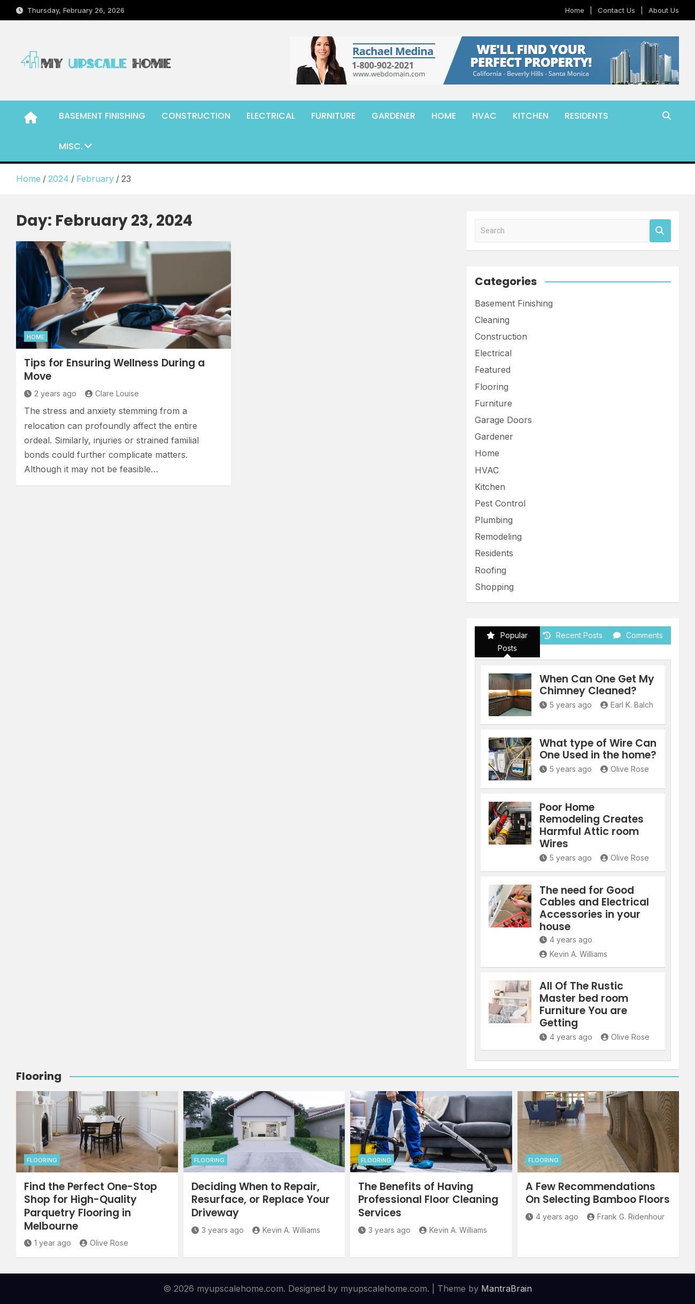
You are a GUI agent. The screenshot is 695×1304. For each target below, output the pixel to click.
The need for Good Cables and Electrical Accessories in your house (594, 908)
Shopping (494, 586)
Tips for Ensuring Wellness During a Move (114, 369)
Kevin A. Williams (573, 953)
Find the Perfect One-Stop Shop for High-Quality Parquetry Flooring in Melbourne (90, 1206)
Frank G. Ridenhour (626, 1216)
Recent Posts (573, 635)
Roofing (490, 570)
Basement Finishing (102, 116)
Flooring (491, 386)
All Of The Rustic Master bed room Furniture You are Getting (583, 1004)
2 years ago (50, 393)
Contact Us (616, 10)
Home (574, 10)
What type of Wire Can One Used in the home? (598, 749)
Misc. (71, 146)
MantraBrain (506, 1288)
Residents (586, 116)
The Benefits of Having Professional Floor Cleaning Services (428, 1199)
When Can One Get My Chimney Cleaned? (596, 685)
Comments (638, 635)
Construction (195, 116)
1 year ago (47, 1242)
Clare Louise (112, 393)
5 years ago (565, 704)
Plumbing (494, 520)
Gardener (393, 116)
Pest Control (500, 503)
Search (660, 230)
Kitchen (531, 116)
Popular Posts (507, 642)
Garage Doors (503, 420)
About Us (663, 10)
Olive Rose (624, 768)
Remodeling (498, 536)
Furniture (333, 116)
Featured (493, 369)
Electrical (270, 116)
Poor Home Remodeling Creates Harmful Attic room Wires (591, 825)
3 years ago (217, 1229)
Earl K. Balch (626, 704)
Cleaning (492, 320)
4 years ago (565, 939)
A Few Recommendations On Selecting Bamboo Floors (598, 1193)
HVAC (484, 116)
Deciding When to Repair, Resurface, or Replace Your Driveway (260, 1199)
